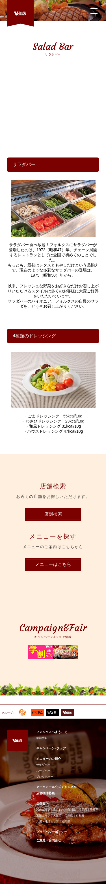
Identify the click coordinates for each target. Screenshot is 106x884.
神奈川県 (70, 809)
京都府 (80, 815)
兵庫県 (68, 815)
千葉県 (94, 809)
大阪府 (57, 815)
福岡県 (66, 821)
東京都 (57, 809)
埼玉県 (83, 809)
